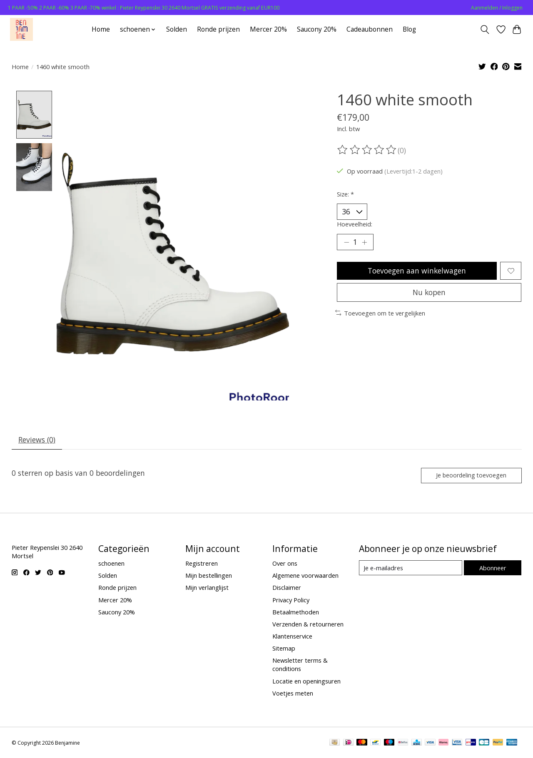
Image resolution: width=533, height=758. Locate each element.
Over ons (284, 563)
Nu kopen (429, 292)
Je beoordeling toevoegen (471, 475)
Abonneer (492, 568)
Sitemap (283, 648)
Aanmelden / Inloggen (497, 7)
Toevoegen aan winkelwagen (417, 271)
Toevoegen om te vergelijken (380, 313)
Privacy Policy (290, 600)
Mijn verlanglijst (207, 588)
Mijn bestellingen (208, 576)
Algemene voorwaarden (305, 576)
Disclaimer (286, 588)
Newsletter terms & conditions (300, 664)
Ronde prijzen (218, 29)
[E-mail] (410, 568)
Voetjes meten (292, 693)
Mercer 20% (268, 29)
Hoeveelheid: (354, 224)
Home (101, 29)
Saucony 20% (316, 29)
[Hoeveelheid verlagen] (346, 242)
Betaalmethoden (295, 612)
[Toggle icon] (484, 29)
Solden (176, 29)
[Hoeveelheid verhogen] (364, 242)
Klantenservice (292, 636)
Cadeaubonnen (369, 29)
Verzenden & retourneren (308, 624)
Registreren (201, 563)
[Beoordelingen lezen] (367, 149)
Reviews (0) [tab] (36, 440)
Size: (345, 194)
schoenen (111, 563)
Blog (409, 29)
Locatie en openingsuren (306, 681)
